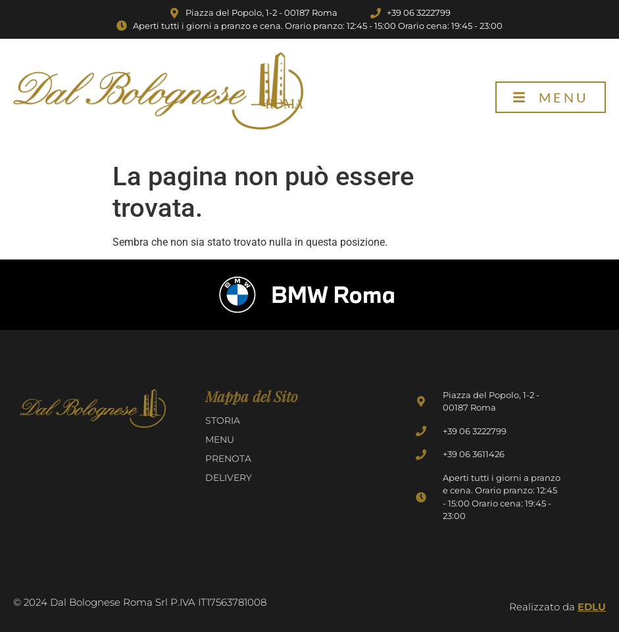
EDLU (592, 606)
